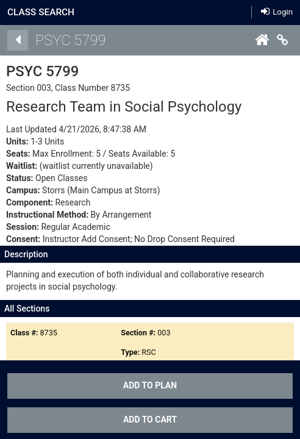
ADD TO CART (150, 419)
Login (277, 11)
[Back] (17, 40)
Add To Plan (150, 385)
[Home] (261, 40)
